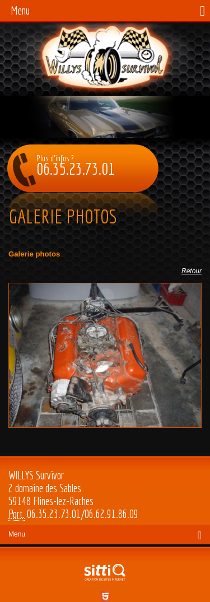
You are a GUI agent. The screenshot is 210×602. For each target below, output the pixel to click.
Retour (191, 271)
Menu (20, 10)
